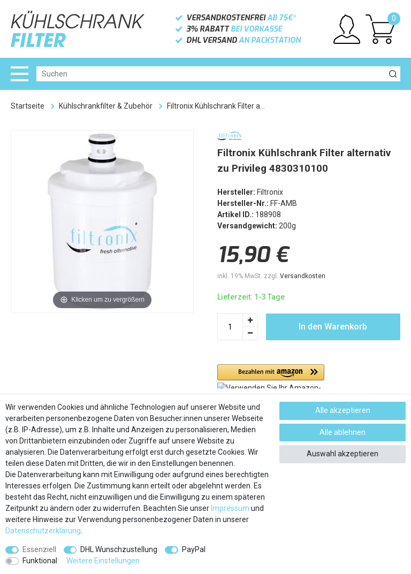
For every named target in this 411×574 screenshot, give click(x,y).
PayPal (194, 549)
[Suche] (392, 73)
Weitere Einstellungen (103, 560)
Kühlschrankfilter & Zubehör (106, 106)
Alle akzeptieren (342, 410)
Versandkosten (302, 276)
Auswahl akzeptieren (342, 453)
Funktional (39, 560)
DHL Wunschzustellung (118, 549)
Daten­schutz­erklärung (43, 530)
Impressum (230, 508)
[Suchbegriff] (210, 73)
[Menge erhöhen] (250, 320)
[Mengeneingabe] (230, 326)
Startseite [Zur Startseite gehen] (27, 106)
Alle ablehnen (342, 432)
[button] (270, 376)
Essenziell (39, 549)
